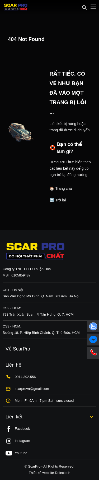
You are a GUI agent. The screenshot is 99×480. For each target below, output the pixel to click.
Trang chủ (63, 188)
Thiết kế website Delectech (49, 473)
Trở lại (60, 200)
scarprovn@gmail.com (32, 389)
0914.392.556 (25, 377)
